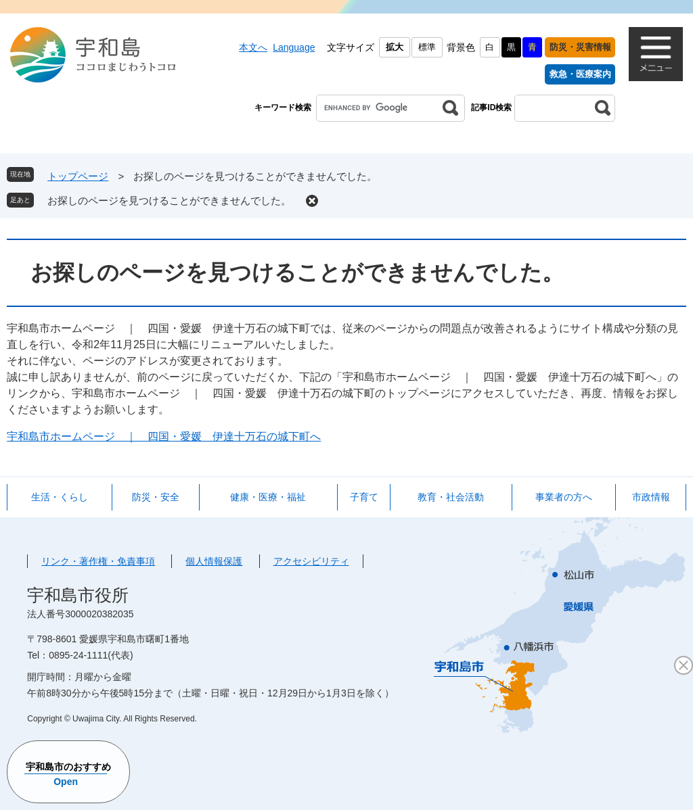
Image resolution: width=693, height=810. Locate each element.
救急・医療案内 (580, 74)
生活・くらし (59, 497)
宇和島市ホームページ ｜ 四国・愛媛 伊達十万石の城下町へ (164, 436)
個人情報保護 (213, 561)
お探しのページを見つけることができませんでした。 (169, 200)
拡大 (394, 47)
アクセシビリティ (311, 561)
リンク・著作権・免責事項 (98, 561)
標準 (427, 47)
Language (294, 47)
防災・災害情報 (580, 47)
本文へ (253, 47)
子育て (364, 497)
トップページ (77, 176)
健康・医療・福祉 (268, 497)
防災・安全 (155, 497)
